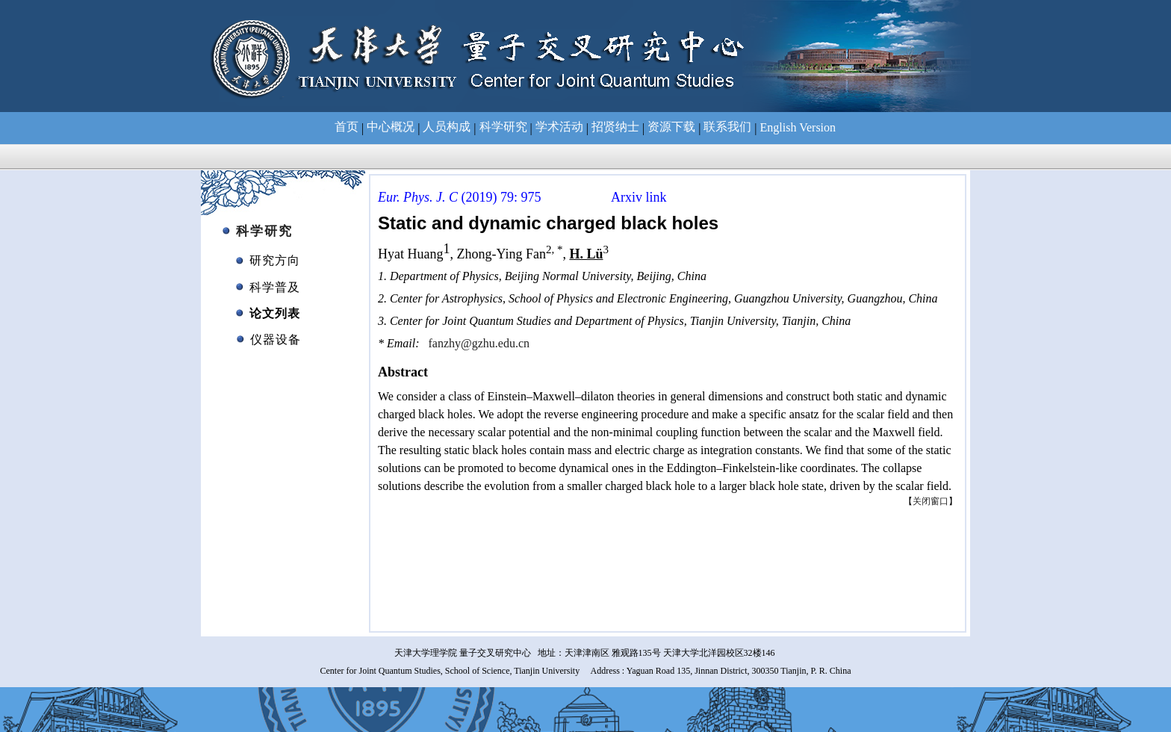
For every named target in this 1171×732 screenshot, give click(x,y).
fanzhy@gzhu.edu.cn (478, 343)
